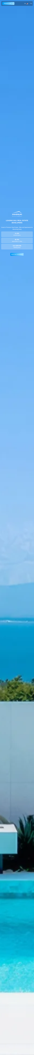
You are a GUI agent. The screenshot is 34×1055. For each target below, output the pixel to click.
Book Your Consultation (17, 254)
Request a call (8, 3)
